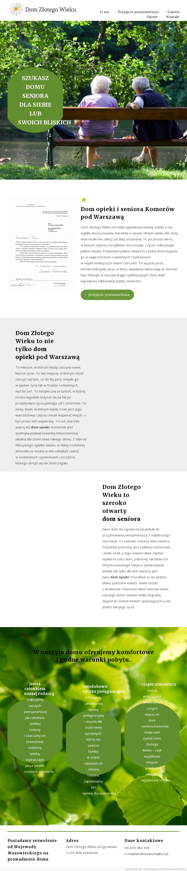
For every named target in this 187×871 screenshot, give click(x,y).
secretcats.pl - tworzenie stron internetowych (155, 869)
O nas (104, 12)
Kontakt (173, 17)
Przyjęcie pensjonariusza (138, 12)
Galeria (173, 12)
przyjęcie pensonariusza (107, 295)
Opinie (152, 17)
